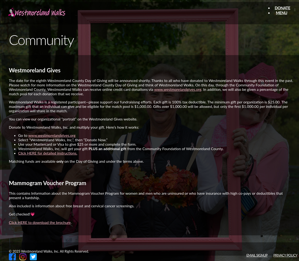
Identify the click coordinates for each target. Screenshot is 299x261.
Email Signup (257, 255)
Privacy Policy (285, 255)
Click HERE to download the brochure (40, 222)
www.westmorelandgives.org (177, 89)
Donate (282, 7)
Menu (281, 12)
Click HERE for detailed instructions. (47, 153)
